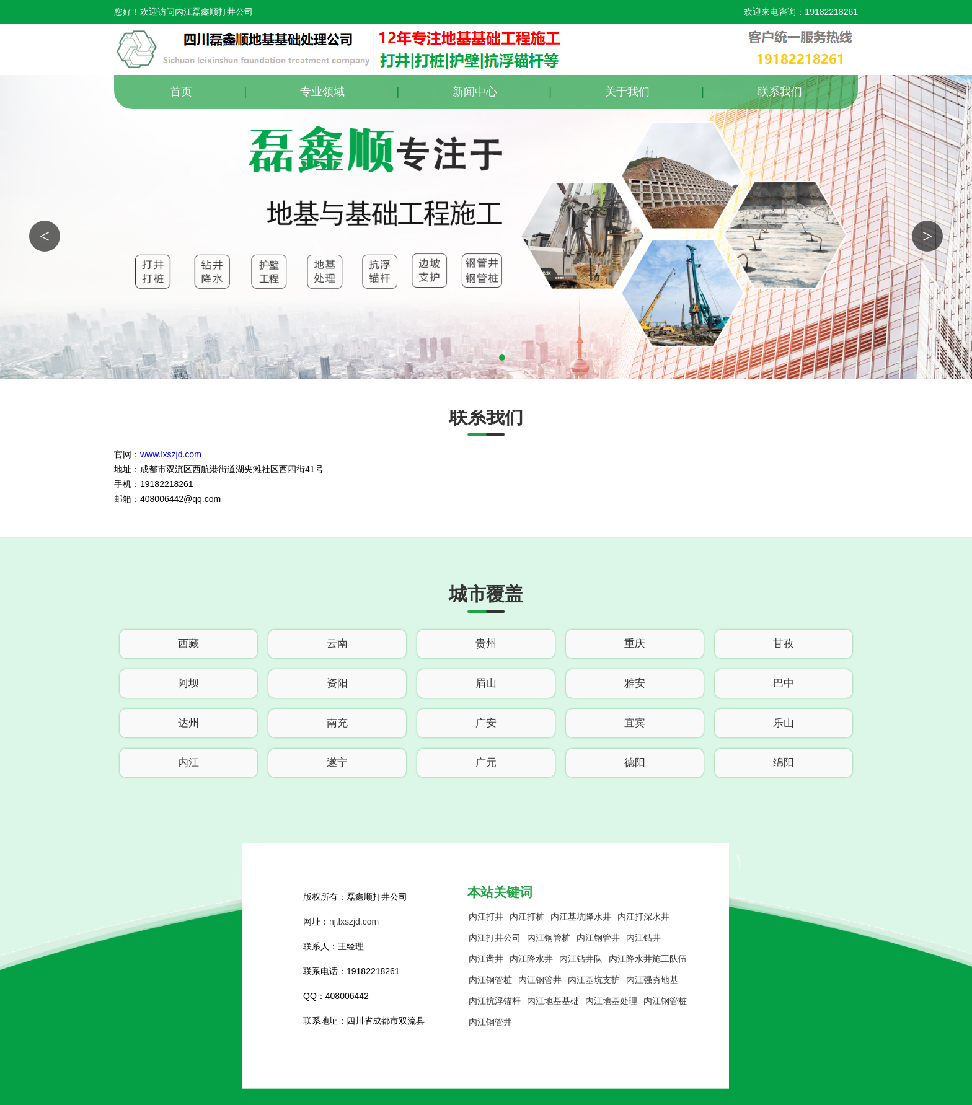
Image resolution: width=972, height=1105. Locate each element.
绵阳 (783, 762)
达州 (188, 723)
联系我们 (780, 92)
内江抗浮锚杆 (495, 1001)
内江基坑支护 (594, 980)
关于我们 (627, 92)
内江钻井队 (581, 959)
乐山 (783, 723)
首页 (181, 92)
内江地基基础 (553, 1001)
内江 (188, 762)
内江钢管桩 (548, 938)
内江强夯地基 (652, 980)
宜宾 (634, 723)
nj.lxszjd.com (354, 922)
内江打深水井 (643, 917)
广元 (486, 762)
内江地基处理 (611, 1001)
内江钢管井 (598, 938)
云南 (337, 643)
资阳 (337, 683)
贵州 (486, 643)
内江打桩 (527, 917)
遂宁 (337, 762)
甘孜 (783, 643)
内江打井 (486, 917)
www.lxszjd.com (170, 454)
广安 (486, 723)
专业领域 (322, 92)
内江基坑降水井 (580, 917)
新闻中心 (475, 92)
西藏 (188, 643)
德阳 (634, 762)
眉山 (486, 683)
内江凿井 (486, 959)
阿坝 (188, 683)
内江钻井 (643, 938)
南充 (337, 723)
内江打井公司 (495, 938)
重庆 (634, 643)
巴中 (783, 683)
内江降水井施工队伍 (648, 959)
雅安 (634, 683)
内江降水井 (531, 959)
